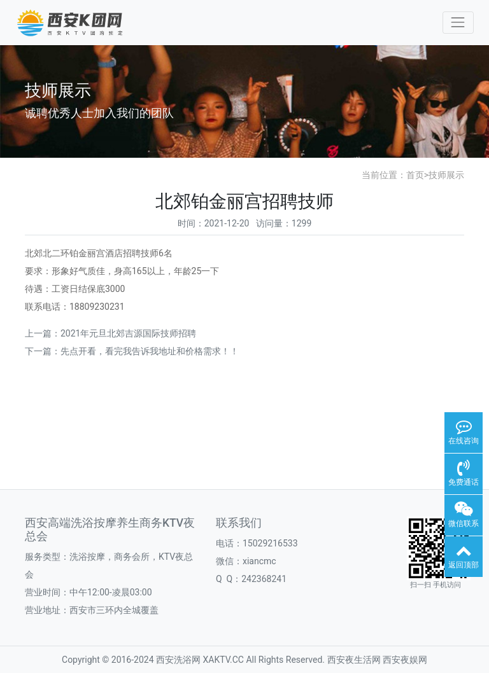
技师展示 (446, 175)
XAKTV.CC (223, 660)
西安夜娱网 (405, 660)
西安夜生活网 (354, 660)
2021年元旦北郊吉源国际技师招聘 (128, 333)
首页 (415, 175)
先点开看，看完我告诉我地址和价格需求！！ (149, 351)
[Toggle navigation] (458, 22)
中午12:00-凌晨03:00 (110, 592)
